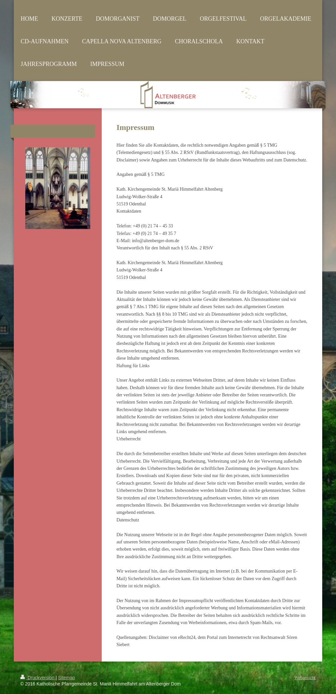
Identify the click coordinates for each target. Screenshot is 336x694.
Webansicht (305, 677)
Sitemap (66, 677)
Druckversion (37, 677)
